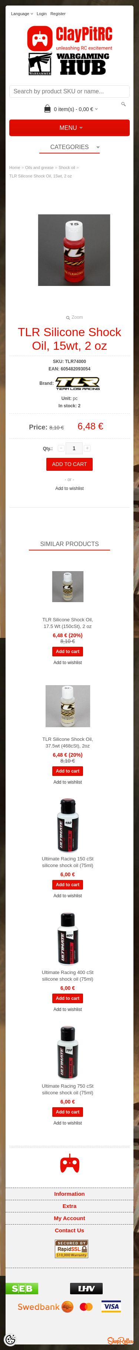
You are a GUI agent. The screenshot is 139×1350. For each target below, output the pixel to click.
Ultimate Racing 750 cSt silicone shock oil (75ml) (67, 1089)
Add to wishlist (69, 488)
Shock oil (67, 167)
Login (42, 13)
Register (58, 13)
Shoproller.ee (120, 1340)
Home (14, 167)
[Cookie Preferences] (10, 1339)
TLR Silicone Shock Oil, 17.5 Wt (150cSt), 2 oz (67, 623)
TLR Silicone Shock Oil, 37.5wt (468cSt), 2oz (67, 742)
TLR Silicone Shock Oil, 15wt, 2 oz (40, 176)
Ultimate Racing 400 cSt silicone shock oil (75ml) (67, 976)
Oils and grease (39, 167)
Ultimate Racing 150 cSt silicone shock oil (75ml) (67, 862)
